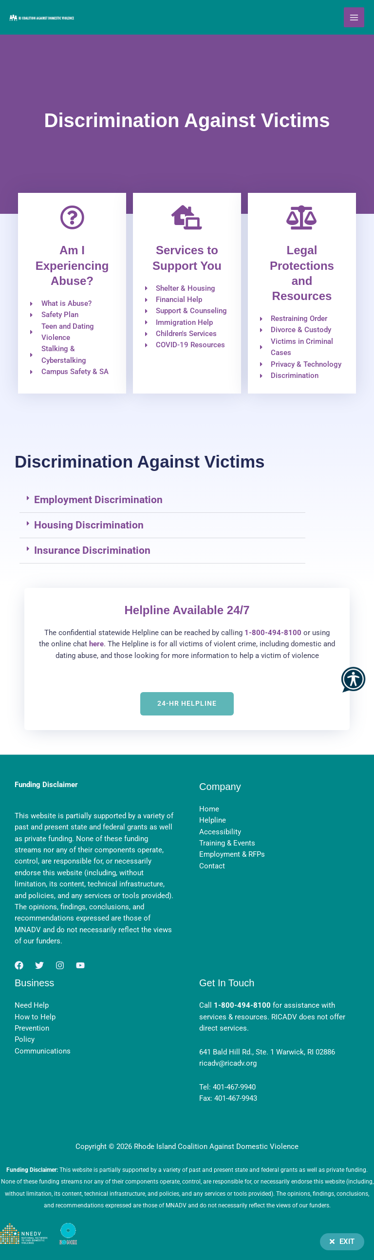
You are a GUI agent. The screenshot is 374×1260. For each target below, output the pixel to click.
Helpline (212, 820)
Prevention (32, 1028)
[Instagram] (60, 965)
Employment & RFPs (232, 854)
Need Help (32, 1005)
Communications (43, 1051)
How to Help (35, 1017)
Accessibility (220, 831)
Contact (212, 866)
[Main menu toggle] (354, 17)
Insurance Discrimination (92, 550)
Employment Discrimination (98, 500)
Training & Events (227, 843)
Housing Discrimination (89, 525)
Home (209, 809)
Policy (25, 1039)
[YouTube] (80, 965)
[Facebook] (19, 965)
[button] (162, 500)
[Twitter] (39, 965)
